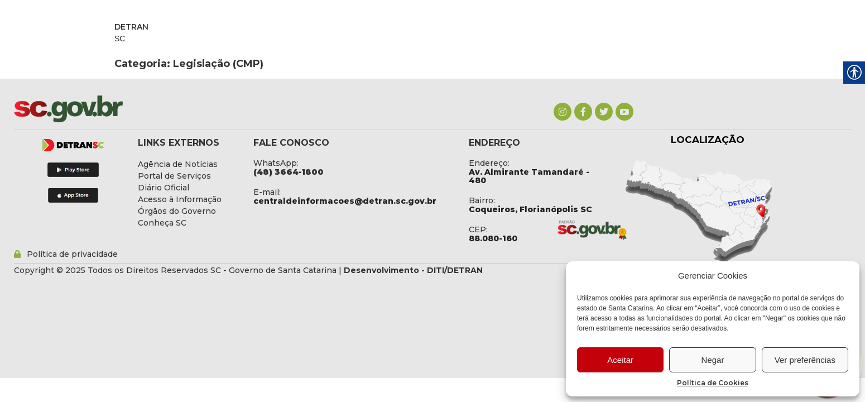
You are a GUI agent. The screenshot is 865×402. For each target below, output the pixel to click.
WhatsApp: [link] (276, 163)
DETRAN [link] (131, 27)
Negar (712, 360)
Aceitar (620, 360)
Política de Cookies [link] (712, 383)
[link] (562, 112)
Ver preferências (805, 360)
